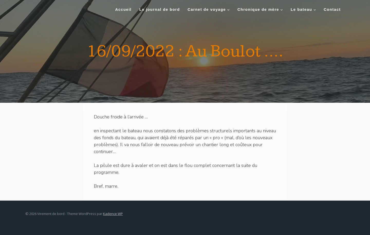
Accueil (123, 9)
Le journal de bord (159, 9)
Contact (332, 9)
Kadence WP (113, 213)
